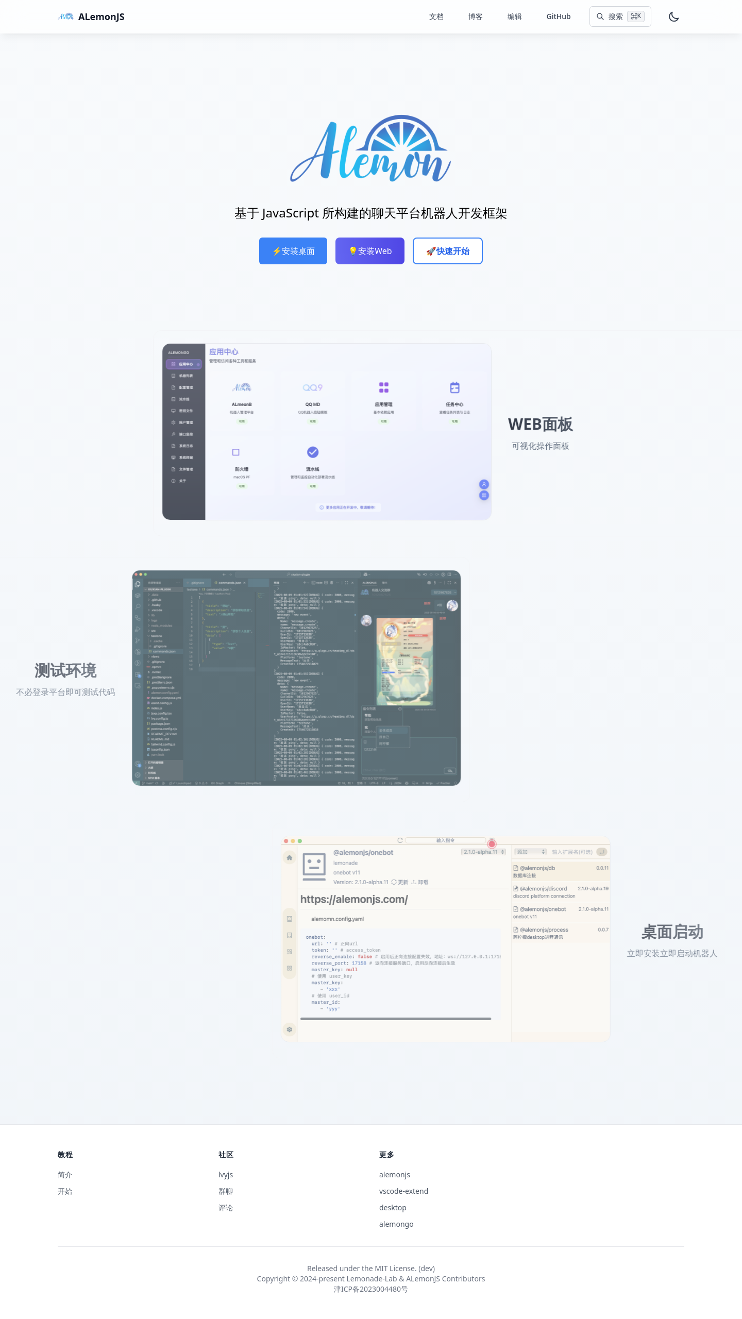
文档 (436, 16)
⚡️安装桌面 (293, 251)
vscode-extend (403, 1191)
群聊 (225, 1191)
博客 (475, 16)
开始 (65, 1191)
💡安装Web (370, 251)
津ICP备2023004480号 (371, 1289)
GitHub (559, 16)
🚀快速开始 (447, 251)
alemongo (396, 1224)
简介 (65, 1174)
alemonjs (394, 1174)
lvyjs (225, 1174)
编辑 (515, 16)
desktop (393, 1207)
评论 (225, 1207)
